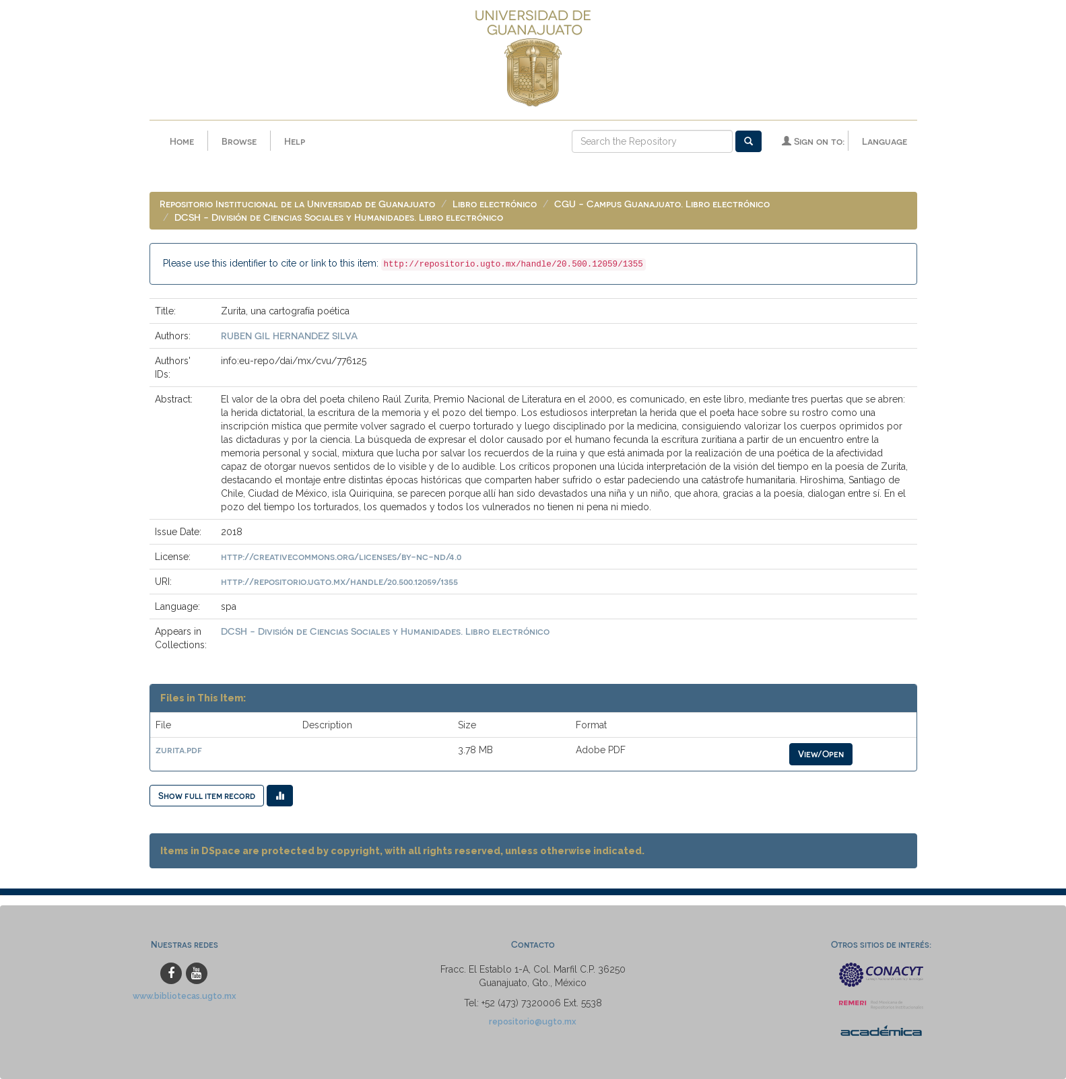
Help (294, 141)
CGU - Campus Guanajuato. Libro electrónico (662, 203)
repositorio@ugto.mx (532, 1021)
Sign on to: (813, 141)
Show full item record (206, 795)
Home (182, 141)
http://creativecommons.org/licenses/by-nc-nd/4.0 (341, 556)
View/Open (821, 754)
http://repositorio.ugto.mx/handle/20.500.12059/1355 (339, 581)
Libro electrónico (495, 203)
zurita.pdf (179, 749)
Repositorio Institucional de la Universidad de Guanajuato (297, 203)
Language (884, 141)
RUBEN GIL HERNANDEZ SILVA (289, 335)
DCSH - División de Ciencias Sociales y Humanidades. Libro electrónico (338, 217)
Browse (239, 141)
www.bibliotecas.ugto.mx (184, 996)
